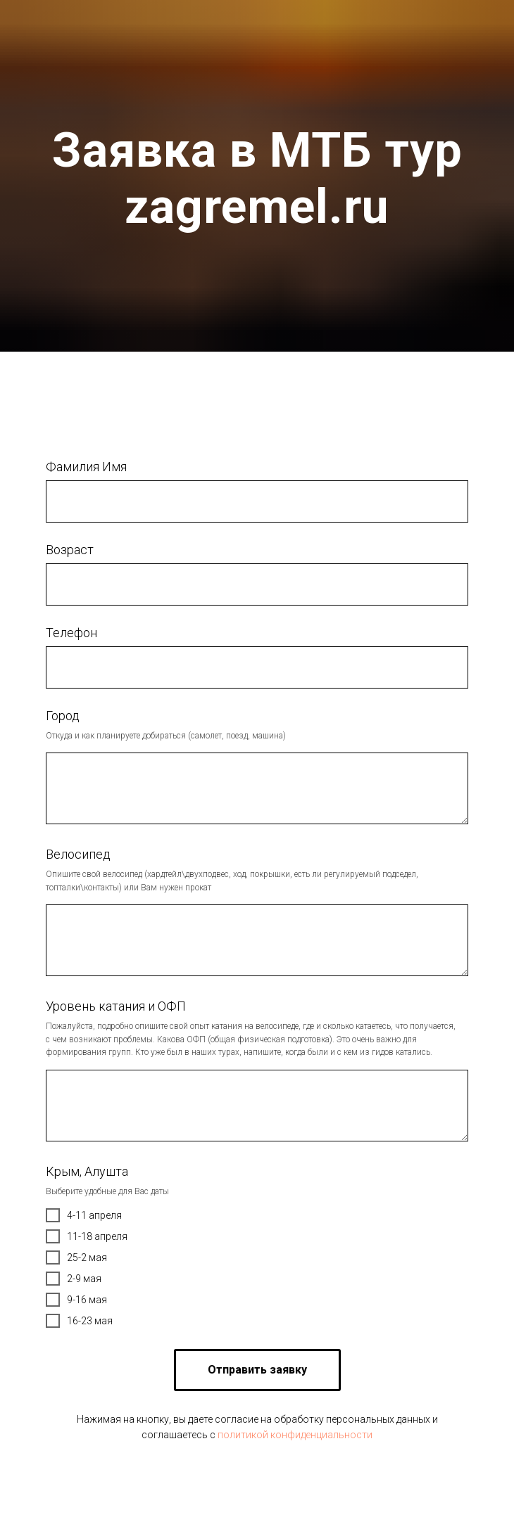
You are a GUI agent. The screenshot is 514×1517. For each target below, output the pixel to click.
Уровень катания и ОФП (116, 1006)
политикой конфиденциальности (295, 1434)
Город (63, 715)
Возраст (70, 549)
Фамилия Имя (86, 466)
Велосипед (78, 854)
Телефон (71, 632)
